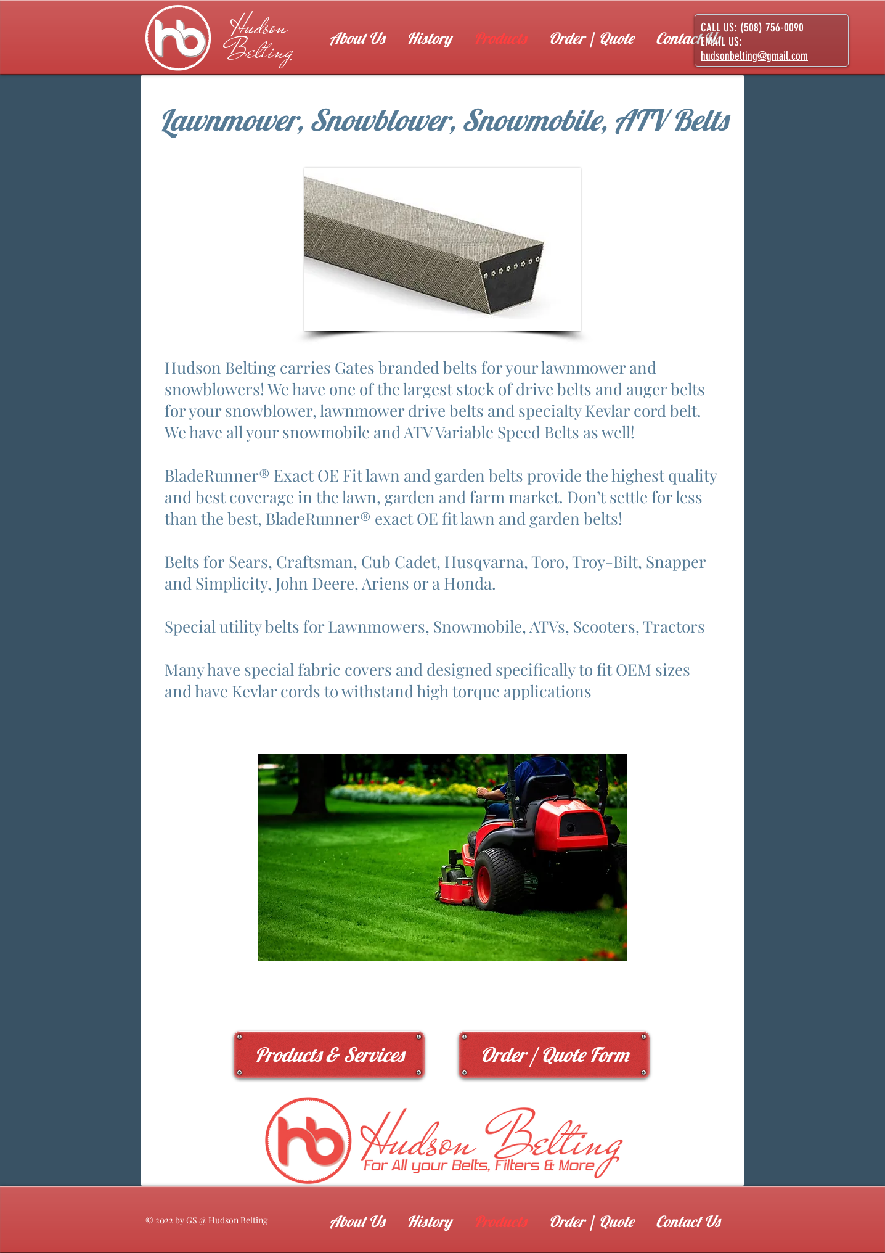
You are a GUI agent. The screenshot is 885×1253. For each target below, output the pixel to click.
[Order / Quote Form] (554, 1054)
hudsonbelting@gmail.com (754, 56)
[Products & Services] (329, 1054)
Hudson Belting (259, 38)
